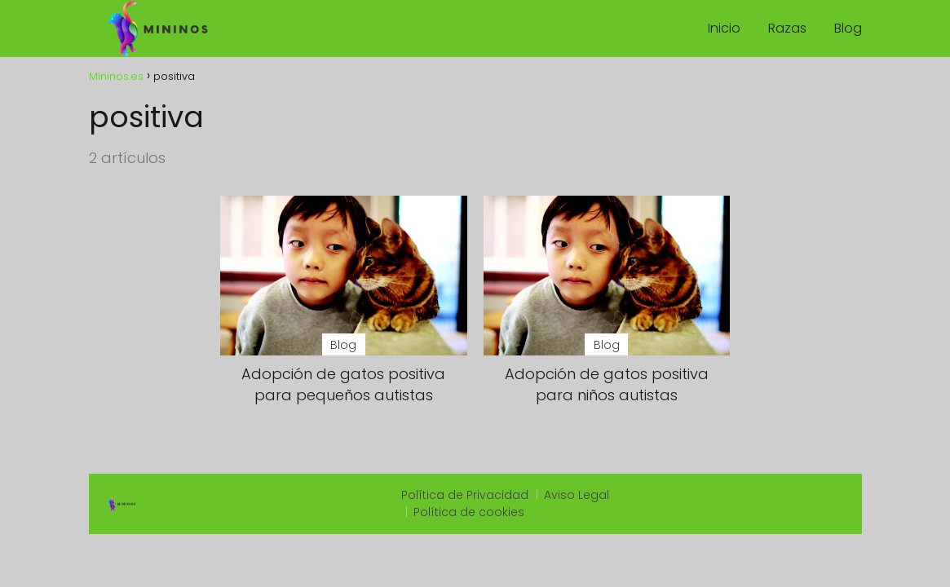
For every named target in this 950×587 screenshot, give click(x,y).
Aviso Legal (576, 495)
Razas (787, 28)
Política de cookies (468, 512)
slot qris (660, 496)
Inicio (724, 28)
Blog (848, 28)
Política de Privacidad (464, 495)
